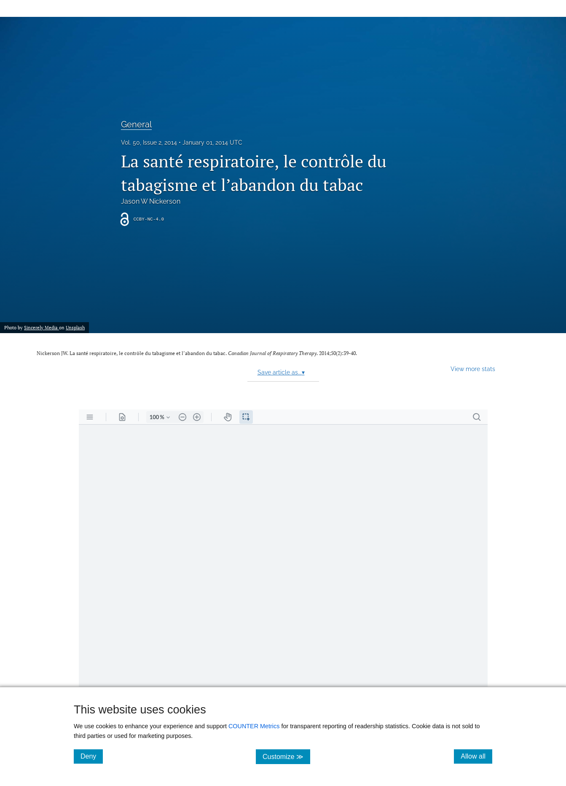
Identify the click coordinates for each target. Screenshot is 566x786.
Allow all (476, 756)
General (136, 124)
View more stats (473, 368)
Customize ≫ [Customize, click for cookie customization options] (286, 756)
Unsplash (75, 327)
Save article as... (281, 372)
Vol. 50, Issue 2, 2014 (149, 142)
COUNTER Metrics (254, 726)
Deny (91, 756)
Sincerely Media (41, 327)
